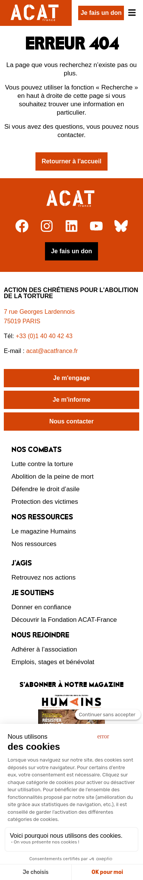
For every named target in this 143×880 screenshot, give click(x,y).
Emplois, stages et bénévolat (52, 662)
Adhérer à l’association (44, 649)
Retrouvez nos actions (43, 577)
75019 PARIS (22, 321)
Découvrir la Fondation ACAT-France (64, 619)
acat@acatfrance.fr (53, 351)
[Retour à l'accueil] (71, 199)
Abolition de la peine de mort (52, 476)
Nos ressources (33, 544)
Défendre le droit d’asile (45, 489)
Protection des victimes (44, 501)
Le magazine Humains (43, 531)
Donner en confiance (41, 607)
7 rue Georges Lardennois (39, 311)
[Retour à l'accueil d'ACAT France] (36, 13)
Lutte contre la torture (42, 464)
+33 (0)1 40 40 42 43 (44, 336)
